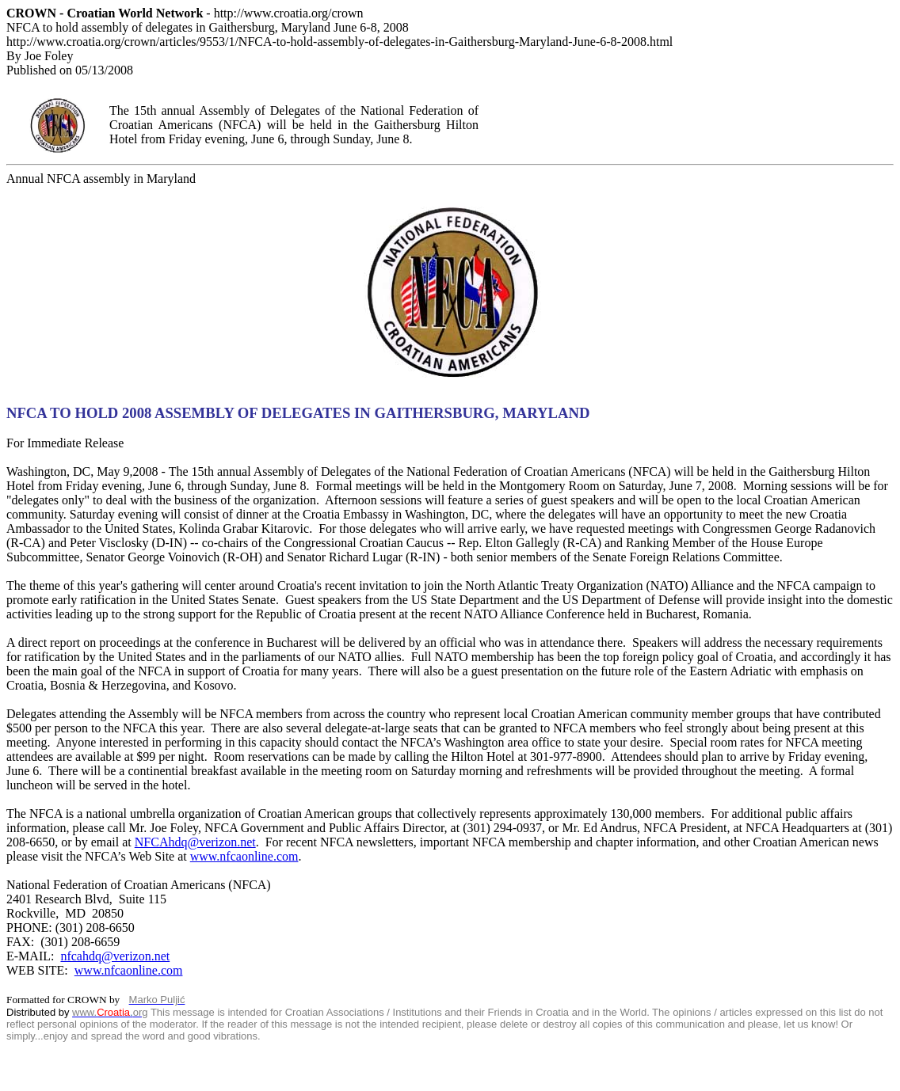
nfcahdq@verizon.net (115, 956)
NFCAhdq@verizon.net (195, 842)
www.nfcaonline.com (244, 856)
